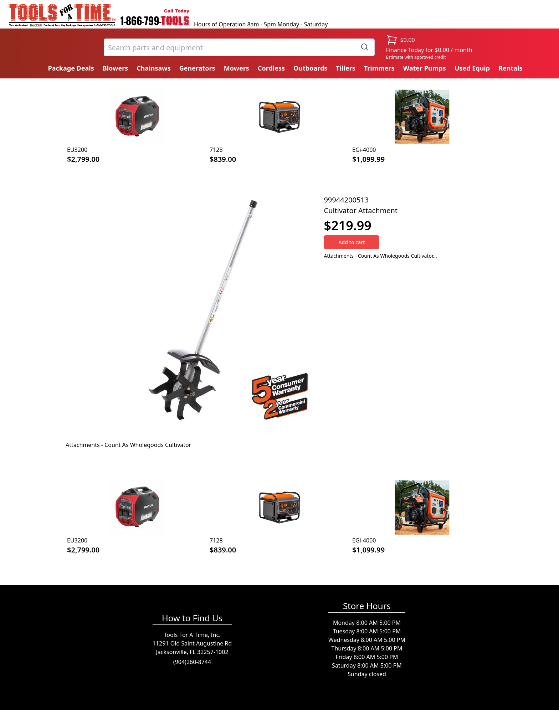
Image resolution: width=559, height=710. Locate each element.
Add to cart (351, 242)
